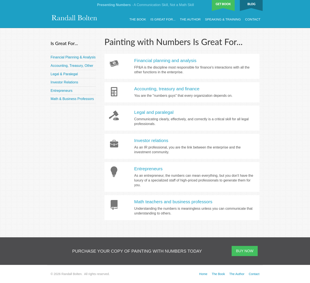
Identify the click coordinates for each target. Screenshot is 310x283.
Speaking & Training (223, 19)
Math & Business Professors (72, 99)
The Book (137, 19)
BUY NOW (244, 251)
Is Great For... (163, 19)
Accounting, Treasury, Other (72, 65)
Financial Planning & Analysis (73, 57)
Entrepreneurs (61, 90)
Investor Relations (64, 82)
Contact (252, 19)
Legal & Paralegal (64, 74)
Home (203, 274)
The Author (190, 19)
